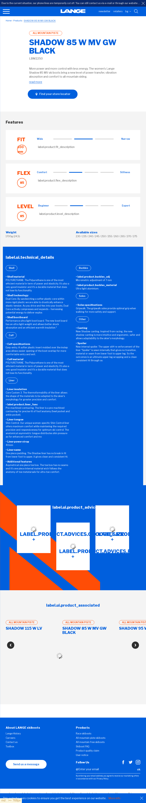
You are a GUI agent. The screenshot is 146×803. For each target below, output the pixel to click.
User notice (82, 755)
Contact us (11, 742)
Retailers (117, 11)
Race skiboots (83, 733)
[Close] (141, 798)
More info (114, 798)
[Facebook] (123, 763)
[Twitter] (130, 763)
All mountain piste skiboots (90, 737)
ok (138, 769)
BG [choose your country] (128, 11)
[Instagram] (138, 763)
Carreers (10, 737)
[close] (143, 3)
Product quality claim (87, 750)
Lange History (13, 733)
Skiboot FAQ (82, 746)
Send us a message (26, 764)
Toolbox (10, 746)
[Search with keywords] (136, 11)
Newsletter (104, 11)
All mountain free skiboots (90, 742)
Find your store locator (52, 94)
